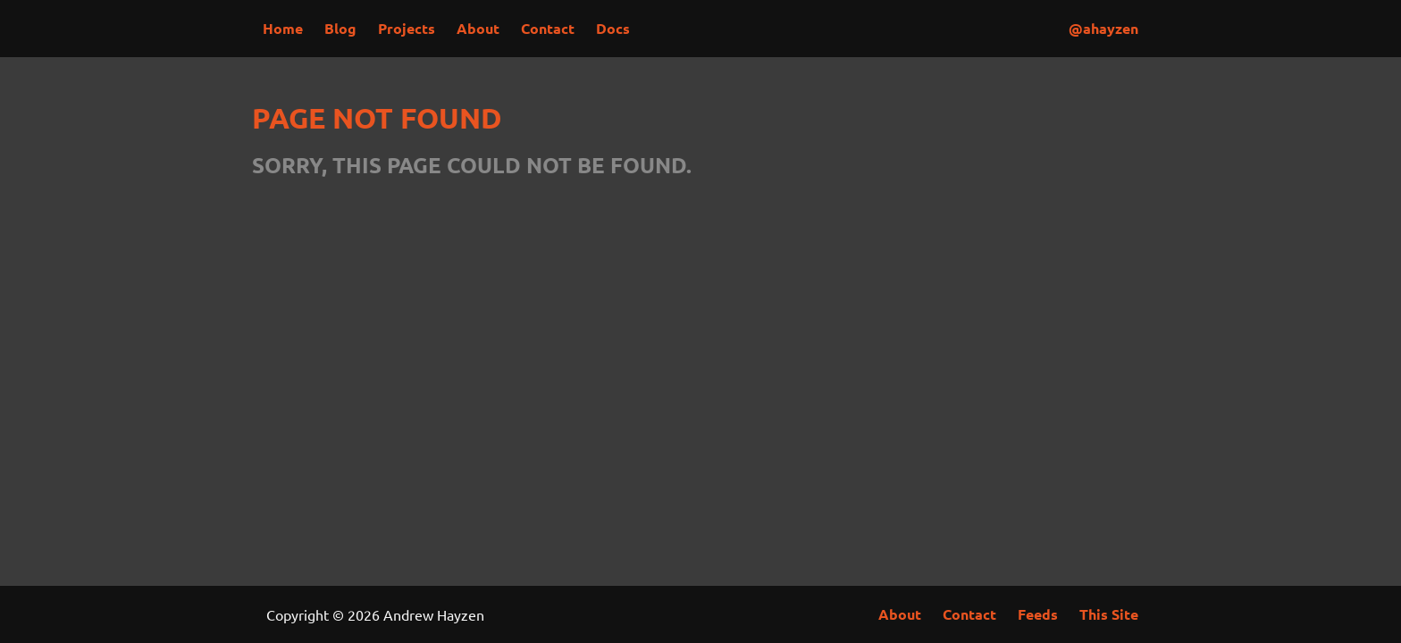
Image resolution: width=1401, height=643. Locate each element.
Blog (340, 28)
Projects (406, 28)
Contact (548, 28)
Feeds (1038, 614)
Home (283, 28)
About (478, 28)
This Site (1108, 614)
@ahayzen (1103, 28)
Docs (613, 28)
